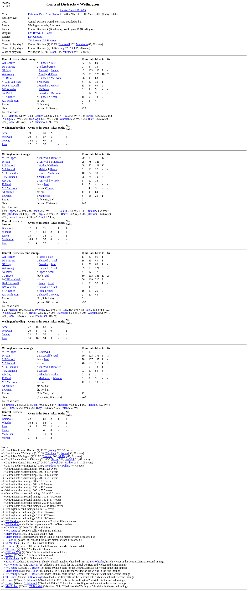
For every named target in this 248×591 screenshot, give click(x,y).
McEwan (53, 74)
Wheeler (64, 118)
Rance (11, 122)
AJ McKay (8, 191)
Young (61, 48)
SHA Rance (8, 96)
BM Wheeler (9, 89)
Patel (72, 48)
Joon (53, 51)
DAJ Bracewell (10, 85)
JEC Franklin (10, 173)
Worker (39, 115)
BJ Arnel (7, 195)
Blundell (43, 62)
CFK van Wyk (13, 81)
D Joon (6, 161)
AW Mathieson (10, 100)
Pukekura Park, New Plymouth (45, 14)
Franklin (43, 85)
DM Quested (35, 36)
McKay (55, 70)
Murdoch (68, 51)
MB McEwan (9, 188)
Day (40, 213)
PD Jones (47, 32)
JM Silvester (49, 40)
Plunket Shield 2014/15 (73, 10)
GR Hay (6, 70)
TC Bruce (7, 77)
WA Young (8, 74)
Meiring (12, 115)
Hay (65, 115)
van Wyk (35, 118)
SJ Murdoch (8, 165)
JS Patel (6, 184)
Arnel (52, 66)
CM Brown (34, 32)
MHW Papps (9, 157)
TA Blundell (10, 176)
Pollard (42, 66)
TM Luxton (34, 40)
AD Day (6, 180)
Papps (12, 210)
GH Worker (8, 62)
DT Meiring (8, 66)
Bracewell (64, 44)
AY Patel (7, 93)
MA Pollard (8, 169)
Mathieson (82, 44)
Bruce (90, 115)
